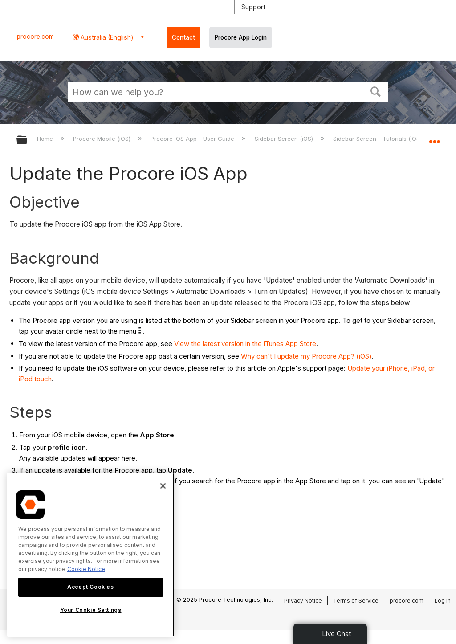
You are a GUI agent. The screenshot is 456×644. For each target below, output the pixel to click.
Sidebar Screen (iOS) (285, 138)
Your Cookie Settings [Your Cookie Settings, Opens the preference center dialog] (91, 610)
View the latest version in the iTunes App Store (245, 343)
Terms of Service (356, 600)
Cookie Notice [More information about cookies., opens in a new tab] (86, 569)
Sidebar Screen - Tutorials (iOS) (378, 138)
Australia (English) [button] (106, 37)
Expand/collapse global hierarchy (27, 140)
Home (46, 138)
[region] (90, 555)
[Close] (163, 486)
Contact (183, 37)
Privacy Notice (303, 600)
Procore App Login (241, 37)
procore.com (35, 36)
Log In (443, 600)
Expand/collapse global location (434, 137)
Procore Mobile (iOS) (102, 138)
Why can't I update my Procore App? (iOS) (306, 356)
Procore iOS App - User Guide (193, 138)
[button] (375, 90)
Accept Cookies (90, 586)
